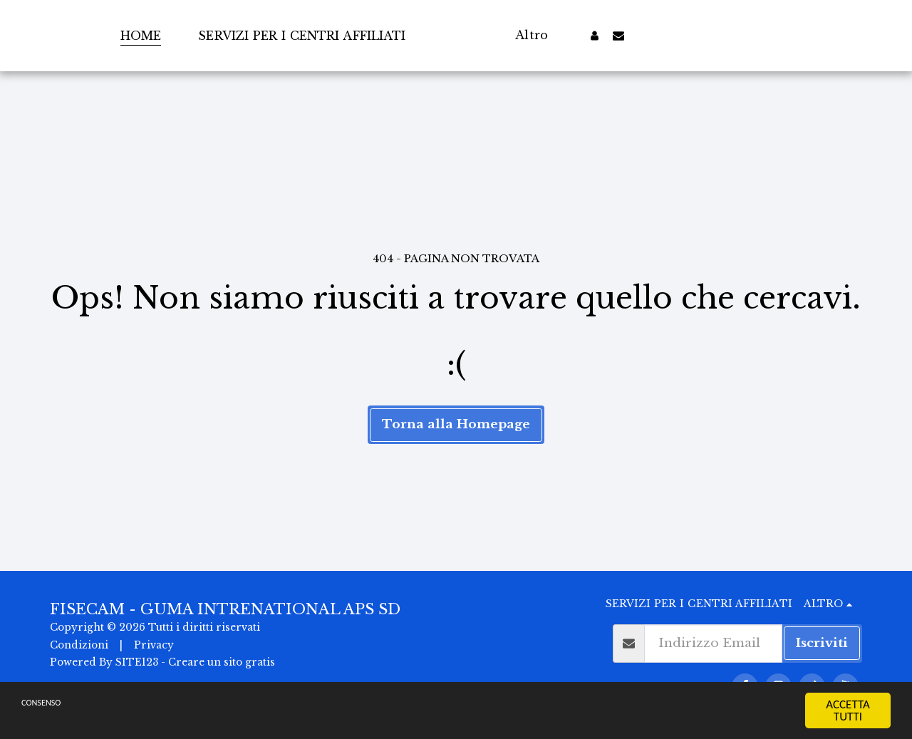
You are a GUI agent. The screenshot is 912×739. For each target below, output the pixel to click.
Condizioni (79, 645)
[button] (647, 35)
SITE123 (136, 662)
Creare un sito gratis (221, 662)
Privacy (154, 645)
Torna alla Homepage (456, 424)
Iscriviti (822, 643)
